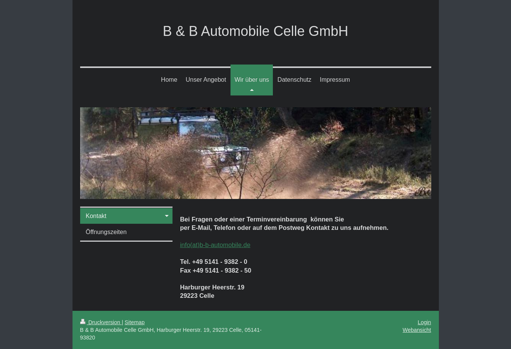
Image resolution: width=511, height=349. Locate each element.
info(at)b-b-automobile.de (215, 244)
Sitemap (135, 322)
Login (424, 322)
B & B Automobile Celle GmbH (255, 31)
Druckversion (101, 322)
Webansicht (417, 330)
